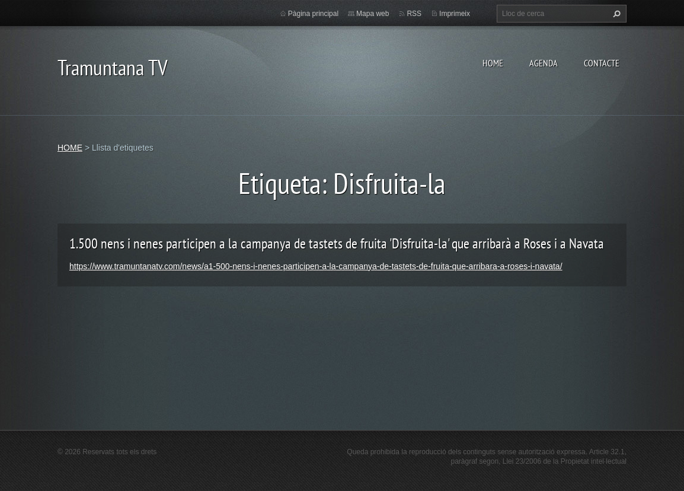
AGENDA (543, 63)
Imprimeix (454, 13)
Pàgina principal (313, 13)
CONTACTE (601, 63)
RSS (414, 13)
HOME (492, 63)
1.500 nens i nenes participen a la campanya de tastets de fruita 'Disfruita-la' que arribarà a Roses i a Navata (336, 243)
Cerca (615, 14)
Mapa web (372, 13)
